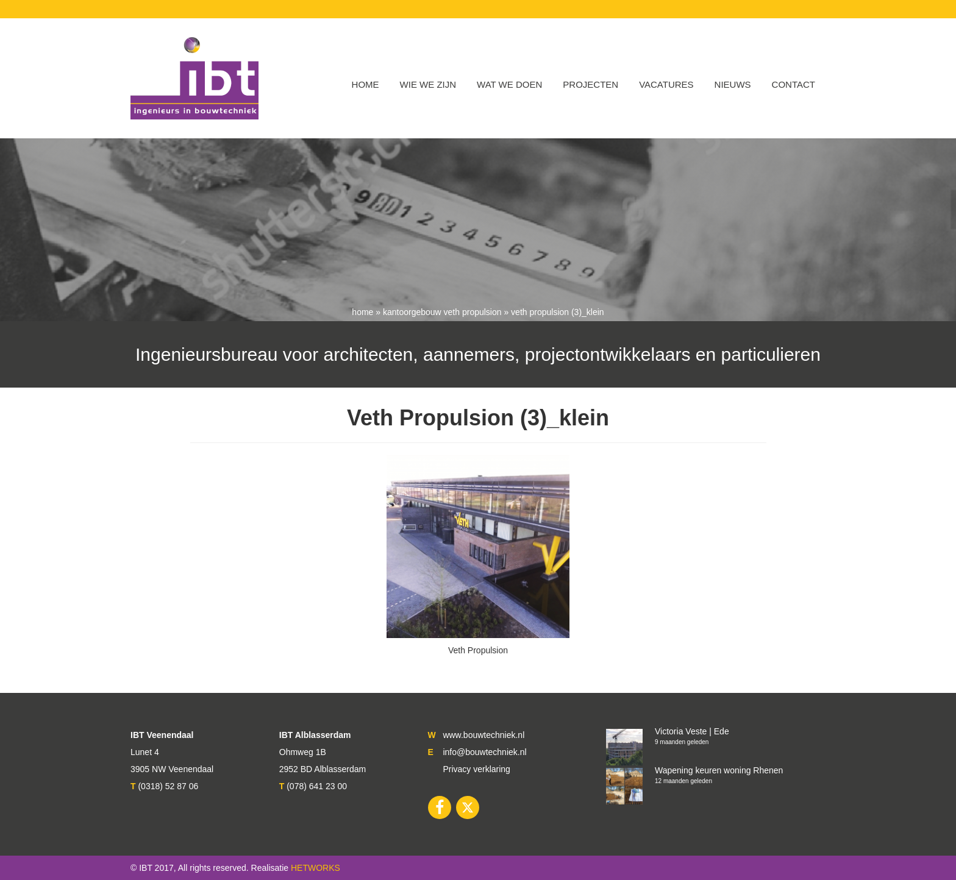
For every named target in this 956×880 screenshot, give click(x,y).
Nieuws (733, 84)
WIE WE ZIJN (428, 84)
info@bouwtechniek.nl (484, 752)
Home (365, 84)
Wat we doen (509, 84)
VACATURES (666, 84)
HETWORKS (315, 868)
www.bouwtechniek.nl (483, 735)
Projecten (590, 84)
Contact (793, 84)
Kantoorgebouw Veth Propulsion (442, 312)
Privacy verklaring (476, 769)
